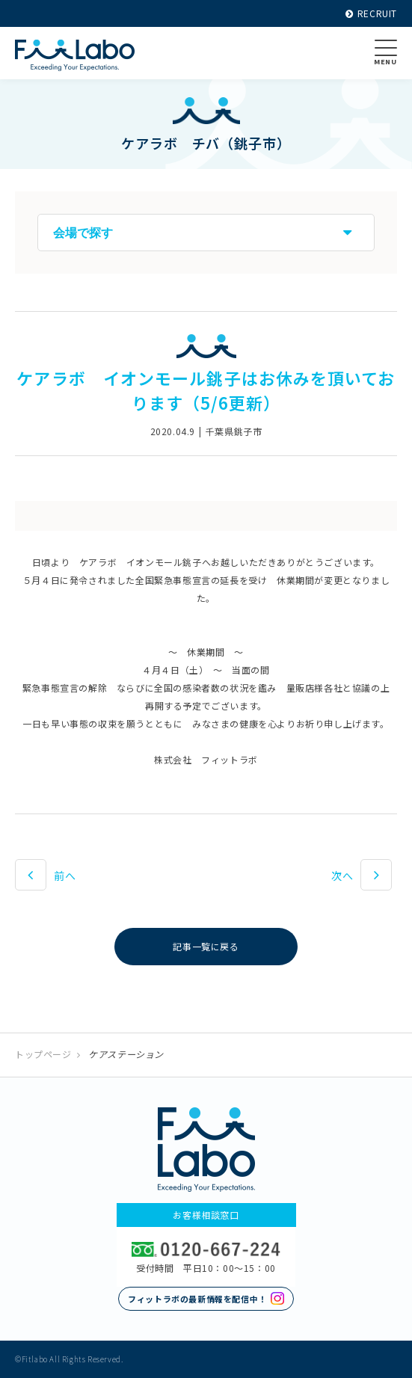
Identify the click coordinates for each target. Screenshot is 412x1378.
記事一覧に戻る (206, 946)
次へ (342, 875)
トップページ (43, 1054)
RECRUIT (371, 13)
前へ (65, 875)
